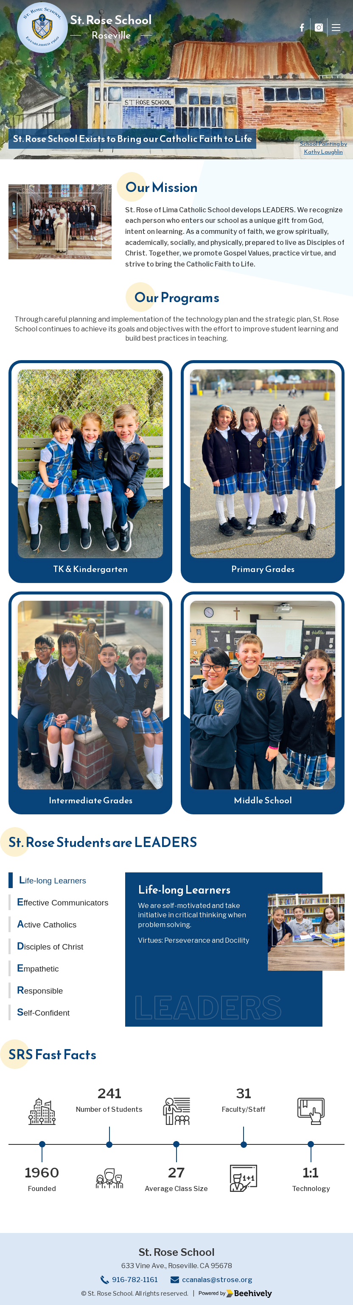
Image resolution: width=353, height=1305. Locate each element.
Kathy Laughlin (323, 147)
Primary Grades (262, 568)
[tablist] (60, 949)
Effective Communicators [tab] (63, 902)
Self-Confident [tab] (43, 1012)
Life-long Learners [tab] (52, 880)
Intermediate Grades (90, 800)
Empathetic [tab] (38, 968)
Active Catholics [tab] (46, 924)
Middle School (263, 800)
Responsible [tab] (40, 990)
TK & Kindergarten (90, 568)
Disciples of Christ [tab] (50, 946)
